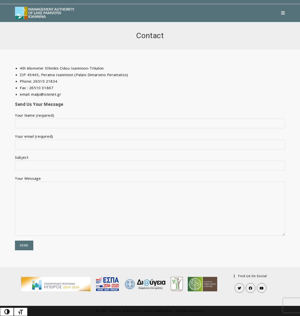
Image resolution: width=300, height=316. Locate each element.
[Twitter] (239, 288)
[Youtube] (261, 288)
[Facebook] (250, 288)
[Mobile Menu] (283, 13)
